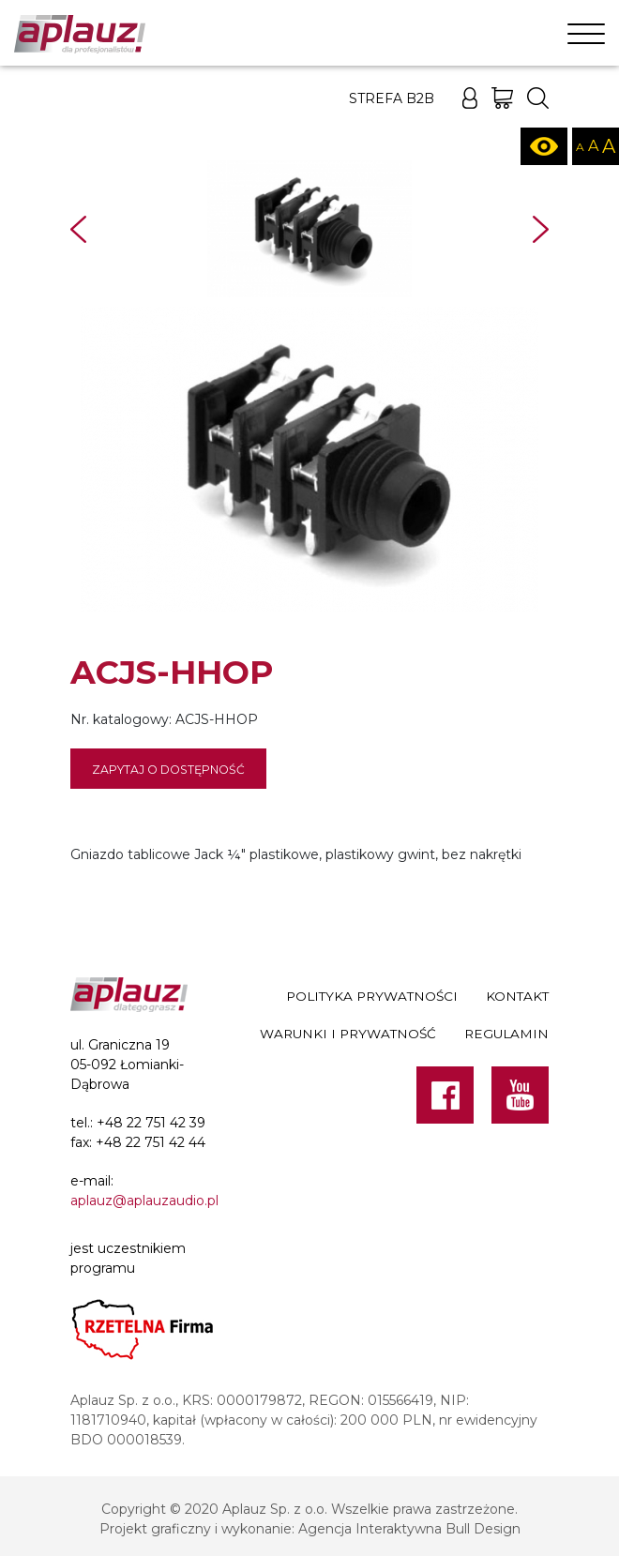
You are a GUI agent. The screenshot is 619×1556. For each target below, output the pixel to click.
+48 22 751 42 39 (151, 1122)
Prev (78, 229)
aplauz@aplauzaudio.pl (144, 1200)
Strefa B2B (391, 98)
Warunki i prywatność (348, 1033)
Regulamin (506, 1033)
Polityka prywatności (372, 996)
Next (541, 229)
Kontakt (517, 996)
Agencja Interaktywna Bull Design (409, 1528)
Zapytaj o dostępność (168, 770)
